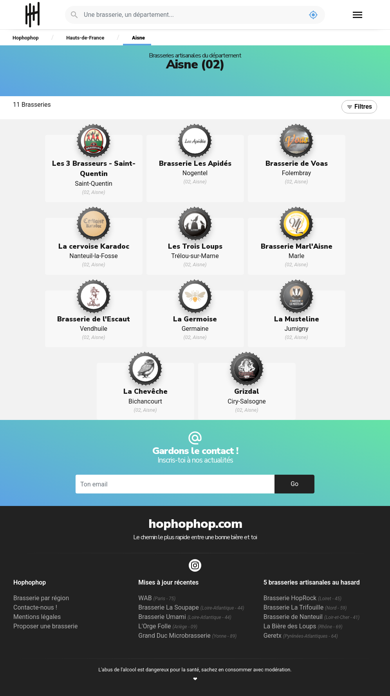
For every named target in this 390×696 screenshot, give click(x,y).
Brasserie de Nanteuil (312, 617)
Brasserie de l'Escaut (93, 319)
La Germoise (195, 319)
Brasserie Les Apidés (195, 163)
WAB (156, 598)
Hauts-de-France (85, 38)
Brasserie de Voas (296, 163)
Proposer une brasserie (45, 626)
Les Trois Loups (195, 246)
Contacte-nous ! (35, 607)
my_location (313, 15)
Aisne (138, 38)
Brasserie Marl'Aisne (296, 246)
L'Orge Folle (167, 626)
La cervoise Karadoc (93, 246)
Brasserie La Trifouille (305, 607)
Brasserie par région (41, 598)
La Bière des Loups (303, 626)
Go (294, 484)
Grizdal (246, 391)
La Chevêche (145, 391)
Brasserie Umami (184, 617)
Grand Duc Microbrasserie (187, 635)
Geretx (301, 635)
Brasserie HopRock (302, 598)
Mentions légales (37, 617)
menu (357, 15)
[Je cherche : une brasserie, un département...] (192, 14)
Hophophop (32, 14)
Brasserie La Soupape (191, 607)
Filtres (359, 106)
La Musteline (296, 319)
